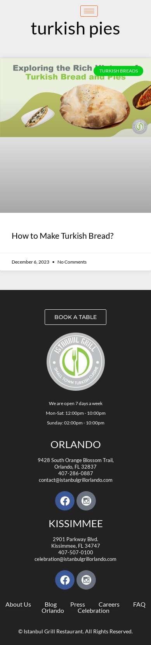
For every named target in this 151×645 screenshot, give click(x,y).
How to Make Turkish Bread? (62, 235)
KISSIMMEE (76, 523)
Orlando (75, 444)
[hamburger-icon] (89, 11)
